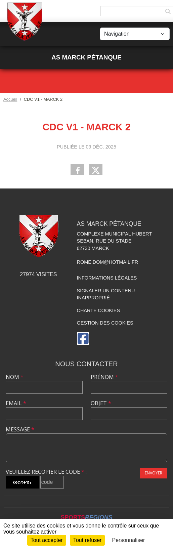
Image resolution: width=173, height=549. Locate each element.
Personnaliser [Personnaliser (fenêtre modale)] (128, 540)
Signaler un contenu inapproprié (106, 294)
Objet (101, 403)
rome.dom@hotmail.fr (107, 262)
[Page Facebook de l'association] (83, 338)
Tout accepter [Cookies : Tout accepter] (47, 540)
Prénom (104, 377)
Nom (15, 377)
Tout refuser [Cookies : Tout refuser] (87, 540)
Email (16, 403)
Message (20, 429)
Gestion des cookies (105, 323)
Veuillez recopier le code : (46, 471)
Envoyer (153, 473)
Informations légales (107, 278)
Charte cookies (98, 310)
